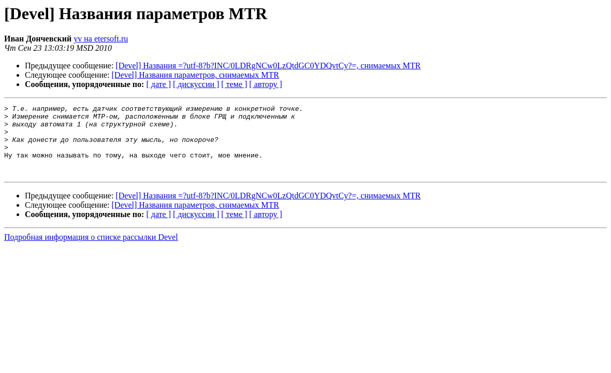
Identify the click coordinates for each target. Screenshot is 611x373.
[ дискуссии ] (196, 84)
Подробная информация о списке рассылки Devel (91, 251)
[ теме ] (234, 84)
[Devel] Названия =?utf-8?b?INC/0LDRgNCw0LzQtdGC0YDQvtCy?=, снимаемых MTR (267, 65)
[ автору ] (265, 84)
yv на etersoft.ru (101, 38)
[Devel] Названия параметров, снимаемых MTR (196, 74)
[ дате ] (158, 84)
